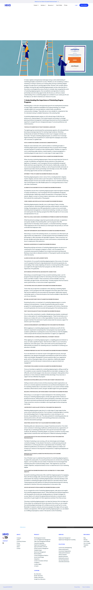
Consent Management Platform (41, 555)
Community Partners (21, 541)
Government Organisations (65, 551)
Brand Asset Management (40, 552)
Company (19, 538)
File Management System (39, 538)
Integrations (36, 559)
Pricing (65, 5)
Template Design (38, 550)
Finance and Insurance (63, 549)
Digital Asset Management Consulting (67, 539)
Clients (18, 546)
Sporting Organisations (64, 560)
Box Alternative (37, 574)
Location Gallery (37, 564)
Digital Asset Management (40, 545)
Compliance (36, 562)
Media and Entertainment (64, 552)
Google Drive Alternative (39, 579)
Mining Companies (63, 554)
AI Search (36, 566)
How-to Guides (87, 543)
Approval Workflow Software (40, 546)
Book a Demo (84, 5)
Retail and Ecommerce (64, 558)
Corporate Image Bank (39, 543)
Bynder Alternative (38, 575)
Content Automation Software (41, 560)
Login (76, 5)
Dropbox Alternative (38, 577)
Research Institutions (63, 556)
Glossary (86, 539)
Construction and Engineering (65, 547)
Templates (86, 545)
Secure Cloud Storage (39, 557)
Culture (18, 539)
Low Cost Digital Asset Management (42, 539)
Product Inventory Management (41, 548)
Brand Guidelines (38, 553)
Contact (18, 548)
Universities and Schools (64, 561)
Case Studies (59, 5)
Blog (85, 538)
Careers (18, 545)
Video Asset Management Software (42, 541)
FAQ (85, 546)
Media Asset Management (64, 538)
